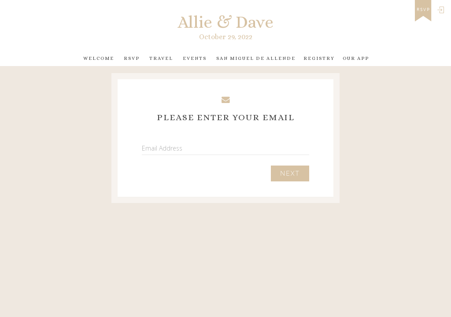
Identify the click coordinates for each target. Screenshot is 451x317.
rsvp (423, 9)
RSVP (132, 58)
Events (195, 58)
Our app (356, 58)
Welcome (98, 58)
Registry (319, 58)
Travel (161, 58)
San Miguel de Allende (256, 58)
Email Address (162, 148)
